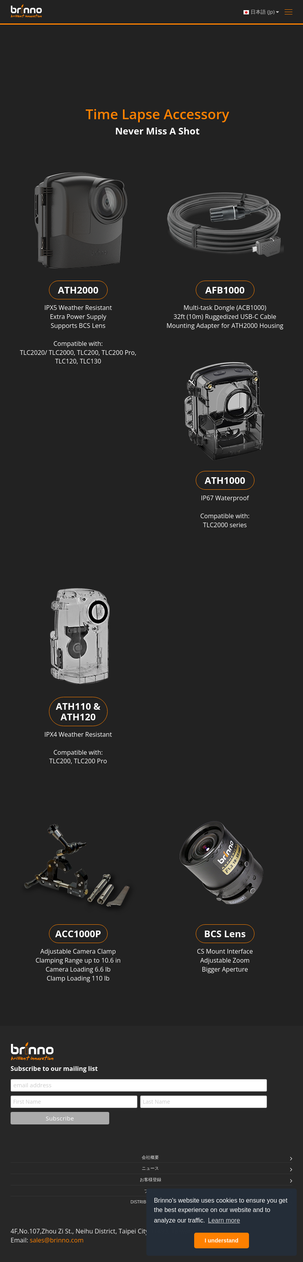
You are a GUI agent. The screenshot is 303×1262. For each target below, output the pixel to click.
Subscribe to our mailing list (54, 1068)
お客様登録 (150, 1179)
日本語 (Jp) (261, 12)
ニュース (150, 1168)
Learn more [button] (224, 1220)
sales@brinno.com (56, 1240)
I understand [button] (221, 1240)
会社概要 (150, 1157)
